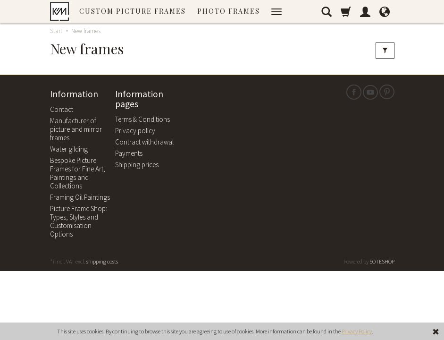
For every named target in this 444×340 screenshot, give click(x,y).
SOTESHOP (381, 261)
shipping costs (102, 261)
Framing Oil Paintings (80, 197)
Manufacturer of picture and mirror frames (76, 129)
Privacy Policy (357, 331)
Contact (61, 109)
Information (74, 94)
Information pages (139, 99)
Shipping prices (137, 164)
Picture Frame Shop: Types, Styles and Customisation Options (78, 221)
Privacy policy (135, 130)
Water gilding (69, 148)
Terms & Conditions (142, 119)
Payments (128, 153)
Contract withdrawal (144, 141)
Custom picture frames (132, 11)
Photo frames (228, 11)
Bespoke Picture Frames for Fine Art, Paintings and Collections (77, 173)
